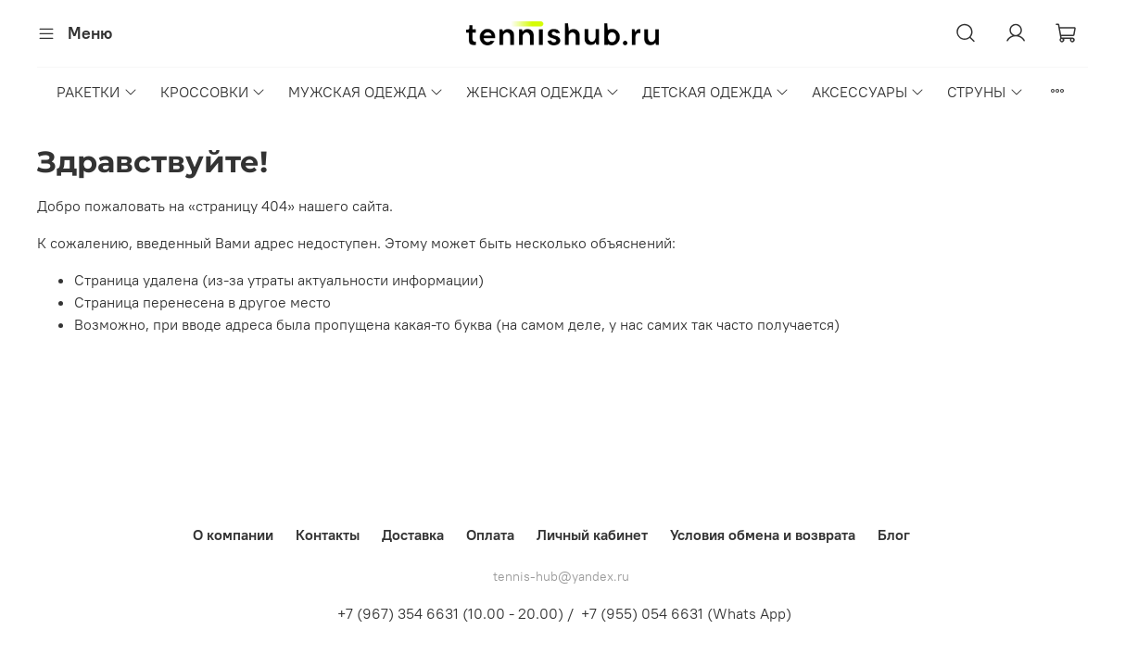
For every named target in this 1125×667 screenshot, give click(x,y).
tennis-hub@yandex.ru (561, 576)
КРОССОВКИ (213, 91)
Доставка (413, 534)
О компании (233, 534)
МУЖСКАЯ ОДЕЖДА (366, 91)
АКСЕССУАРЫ (868, 91)
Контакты (328, 534)
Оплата (490, 534)
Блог (894, 534)
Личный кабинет (592, 534)
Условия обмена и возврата (762, 534)
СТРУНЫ (985, 91)
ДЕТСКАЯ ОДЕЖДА (716, 91)
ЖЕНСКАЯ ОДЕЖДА (543, 91)
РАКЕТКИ (97, 91)
